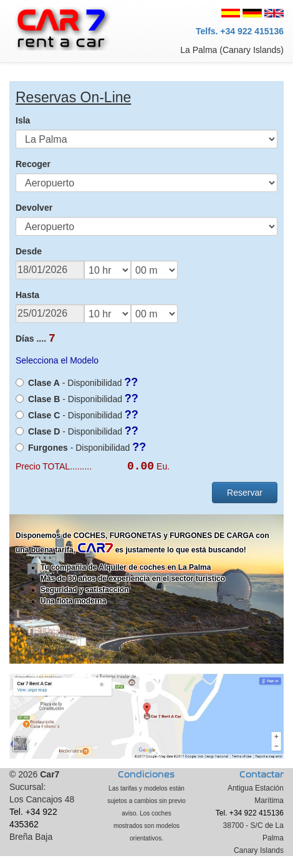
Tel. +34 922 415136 (250, 818)
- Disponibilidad (77, 384)
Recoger (33, 164)
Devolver (34, 208)
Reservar (244, 498)
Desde (29, 251)
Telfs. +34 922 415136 (240, 31)
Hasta (27, 295)
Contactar (261, 779)
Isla (23, 120)
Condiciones (146, 779)
